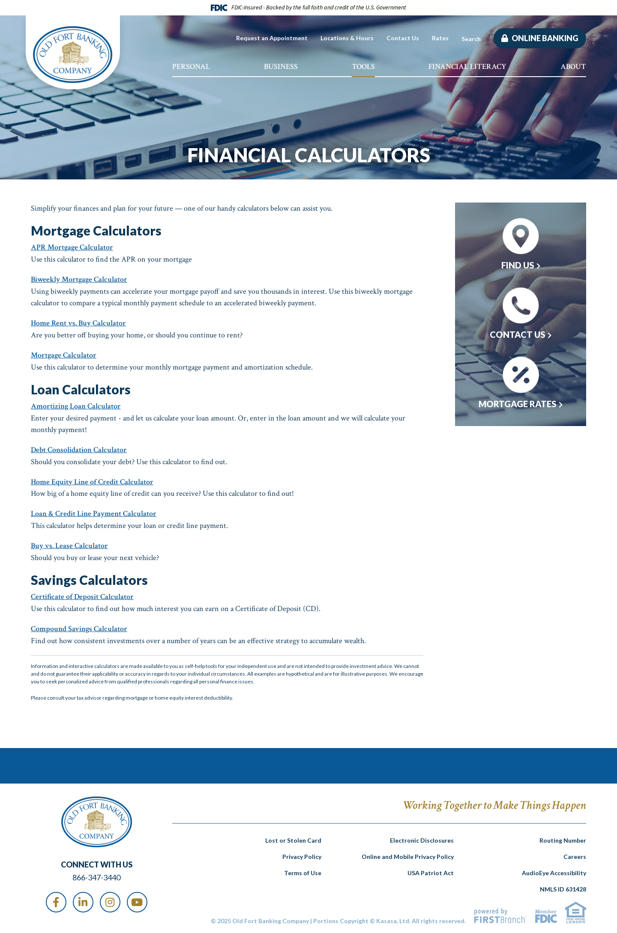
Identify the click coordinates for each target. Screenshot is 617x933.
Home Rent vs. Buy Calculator (78, 322)
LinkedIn (83, 898)
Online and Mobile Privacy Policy (408, 852)
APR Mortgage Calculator (72, 247)
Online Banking (544, 38)
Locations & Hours (347, 38)
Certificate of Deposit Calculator (82, 593)
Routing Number (562, 836)
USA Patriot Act (430, 869)
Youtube (137, 898)
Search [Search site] (471, 39)
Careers (574, 852)
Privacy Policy (301, 852)
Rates (440, 38)
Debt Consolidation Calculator (79, 448)
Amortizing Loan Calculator (76, 404)
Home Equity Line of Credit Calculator (92, 479)
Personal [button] (191, 67)
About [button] (573, 67)
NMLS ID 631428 (563, 885)
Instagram (110, 898)
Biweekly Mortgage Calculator (79, 279)
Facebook (56, 898)
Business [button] (281, 67)
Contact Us (402, 38)
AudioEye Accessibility (554, 869)
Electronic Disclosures (422, 836)
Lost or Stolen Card (293, 836)
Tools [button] (363, 67)
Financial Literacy (467, 67)
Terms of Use (302, 869)
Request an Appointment (272, 38)
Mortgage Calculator (63, 354)
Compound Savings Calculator (79, 625)
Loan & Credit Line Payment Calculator (93, 511)
